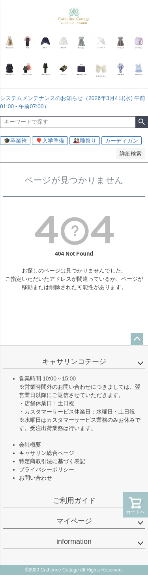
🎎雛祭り (84, 140)
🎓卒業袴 (15, 140)
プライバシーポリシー (46, 469)
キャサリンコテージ (74, 361)
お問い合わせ (35, 478)
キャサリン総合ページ (46, 453)
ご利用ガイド (74, 501)
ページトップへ (137, 339)
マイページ (74, 521)
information (74, 541)
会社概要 (30, 444)
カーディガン (121, 140)
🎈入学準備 (50, 140)
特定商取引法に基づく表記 (52, 461)
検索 (141, 122)
